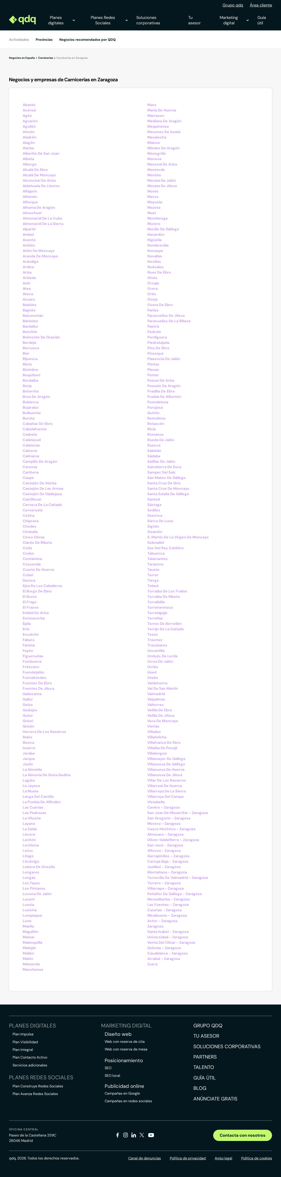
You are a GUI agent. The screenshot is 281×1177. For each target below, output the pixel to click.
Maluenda (31, 964)
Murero (153, 223)
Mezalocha (156, 137)
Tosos (152, 634)
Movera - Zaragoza (163, 823)
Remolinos (156, 418)
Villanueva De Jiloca (164, 775)
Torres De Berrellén (164, 623)
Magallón (30, 931)
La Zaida (30, 829)
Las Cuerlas (33, 807)
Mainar (29, 937)
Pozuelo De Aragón (164, 385)
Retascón (155, 423)
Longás (29, 877)
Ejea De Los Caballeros (42, 585)
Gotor (28, 715)
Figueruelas (33, 656)
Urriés (152, 666)
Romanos (155, 434)
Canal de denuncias (144, 1158)
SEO (108, 1068)
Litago (28, 856)
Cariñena (31, 472)
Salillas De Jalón (161, 461)
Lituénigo (31, 861)
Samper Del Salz (161, 472)
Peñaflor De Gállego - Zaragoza (174, 893)
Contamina (32, 558)
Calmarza (31, 456)
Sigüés (153, 526)
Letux (28, 850)
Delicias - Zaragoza (164, 948)
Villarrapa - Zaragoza (165, 888)
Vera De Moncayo (162, 721)
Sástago (154, 504)
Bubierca (30, 402)
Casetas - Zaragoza (164, 910)
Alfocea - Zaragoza (164, 850)
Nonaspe (155, 250)
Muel (151, 213)
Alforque (30, 202)
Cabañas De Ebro (38, 423)
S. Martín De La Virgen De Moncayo (178, 537)
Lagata (29, 780)
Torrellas (155, 618)
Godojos (30, 710)
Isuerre (29, 748)
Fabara (28, 639)
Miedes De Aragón (163, 148)
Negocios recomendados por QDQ (87, 39)
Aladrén (29, 137)
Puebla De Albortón (164, 396)
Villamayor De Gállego (166, 758)
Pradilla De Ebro (161, 391)
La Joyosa (31, 785)
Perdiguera (157, 337)
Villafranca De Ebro (164, 742)
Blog (199, 1088)
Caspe (28, 477)
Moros (153, 196)
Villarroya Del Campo (165, 796)
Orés (151, 294)
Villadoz (154, 731)
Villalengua (156, 753)
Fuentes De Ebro (37, 683)
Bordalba (30, 380)
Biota (27, 364)
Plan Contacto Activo (30, 1057)
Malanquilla (32, 942)
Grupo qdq (233, 5)
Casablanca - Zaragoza (167, 953)
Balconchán (33, 315)
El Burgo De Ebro (37, 591)
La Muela (30, 791)
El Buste (30, 596)
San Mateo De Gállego (166, 477)
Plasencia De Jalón (163, 358)
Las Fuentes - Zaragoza (168, 904)
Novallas (154, 256)
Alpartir (29, 229)
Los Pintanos (34, 888)
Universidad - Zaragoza (167, 937)
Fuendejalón (33, 672)
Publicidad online (124, 1086)
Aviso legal (223, 1158)
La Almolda (32, 769)
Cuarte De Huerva (38, 569)
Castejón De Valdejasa (42, 494)
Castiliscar (32, 499)
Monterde (156, 169)
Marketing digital (234, 20)
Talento (203, 1067)
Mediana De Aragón (164, 121)
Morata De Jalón (161, 180)
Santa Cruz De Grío (164, 483)
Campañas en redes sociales (128, 1101)
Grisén (28, 726)
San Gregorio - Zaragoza (168, 818)
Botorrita (31, 391)
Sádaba (153, 456)
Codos (28, 553)
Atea (27, 288)
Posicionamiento (124, 1061)
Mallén (28, 953)
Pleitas (153, 364)
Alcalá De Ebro (35, 169)
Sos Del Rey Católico (165, 548)
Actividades (19, 39)
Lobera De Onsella (39, 866)
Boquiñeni (31, 375)
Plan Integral (23, 1049)
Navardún (155, 234)
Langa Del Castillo (38, 796)
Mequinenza (158, 126)
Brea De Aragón (36, 396)
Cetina (28, 515)
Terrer (153, 575)
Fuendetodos (34, 677)
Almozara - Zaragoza (165, 834)
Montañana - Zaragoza (167, 872)
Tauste (153, 569)
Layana (29, 823)
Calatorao (31, 445)
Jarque (29, 758)
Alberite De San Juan (41, 153)
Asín (26, 283)
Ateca (28, 294)
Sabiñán (154, 450)
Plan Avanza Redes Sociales (35, 1093)
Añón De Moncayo (39, 250)
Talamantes (157, 558)
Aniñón (29, 245)
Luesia (28, 904)
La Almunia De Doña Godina (47, 775)
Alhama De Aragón (39, 207)
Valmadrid (156, 694)
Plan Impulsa (23, 1034)
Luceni (29, 899)
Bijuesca (30, 358)
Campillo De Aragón (40, 461)
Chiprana (31, 521)
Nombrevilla (157, 245)
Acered (29, 110)
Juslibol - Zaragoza (164, 866)
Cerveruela (32, 510)
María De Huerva (161, 110)
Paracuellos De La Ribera (168, 321)
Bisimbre (30, 369)
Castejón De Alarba (39, 483)
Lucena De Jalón (37, 893)
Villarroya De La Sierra (166, 791)
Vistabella (156, 802)
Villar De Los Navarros (166, 780)
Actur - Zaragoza (162, 920)
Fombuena (32, 661)
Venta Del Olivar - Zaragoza (171, 942)
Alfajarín (30, 191)
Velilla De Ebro (159, 710)
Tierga (153, 580)
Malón (28, 958)
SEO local (112, 1075)
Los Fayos (31, 883)
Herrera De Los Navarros (44, 731)
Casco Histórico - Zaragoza (171, 829)
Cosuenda (32, 564)
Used (151, 672)
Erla (26, 629)
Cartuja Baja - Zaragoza (167, 861)
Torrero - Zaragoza (164, 883)
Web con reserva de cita (125, 1041)
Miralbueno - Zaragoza (167, 915)
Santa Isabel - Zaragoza (167, 931)
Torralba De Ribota (163, 596)
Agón (27, 115)
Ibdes (27, 737)
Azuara (29, 299)
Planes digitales (61, 20)
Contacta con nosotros (243, 1135)
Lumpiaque (32, 915)
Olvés (152, 277)
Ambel (28, 234)
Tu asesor (194, 20)
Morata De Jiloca (162, 186)
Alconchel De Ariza (39, 180)
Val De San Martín (162, 688)
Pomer (153, 375)
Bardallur (30, 326)
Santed (153, 499)
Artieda (29, 277)
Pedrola (154, 331)
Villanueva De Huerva (165, 769)
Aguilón (29, 126)
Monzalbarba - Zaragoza (168, 899)
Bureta (29, 418)
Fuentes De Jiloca (38, 688)
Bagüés (29, 310)
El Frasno (31, 607)
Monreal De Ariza (162, 164)
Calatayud (32, 440)
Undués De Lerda (162, 656)
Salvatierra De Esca (164, 467)
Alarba (28, 148)
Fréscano (31, 666)
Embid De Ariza (36, 612)
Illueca (28, 742)
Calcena (30, 450)
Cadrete (30, 434)
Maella (28, 926)
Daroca (29, 580)
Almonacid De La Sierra (43, 223)
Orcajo (153, 283)
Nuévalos (155, 267)
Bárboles (30, 321)
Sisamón (154, 531)
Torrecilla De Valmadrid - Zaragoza (177, 877)
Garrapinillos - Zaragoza (168, 856)
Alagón (29, 142)
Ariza (27, 272)
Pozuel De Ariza (160, 380)
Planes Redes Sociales (109, 20)
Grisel (28, 721)
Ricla (151, 429)
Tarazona (155, 564)
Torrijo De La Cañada (165, 629)
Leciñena (31, 845)
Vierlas (153, 726)
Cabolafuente (35, 429)
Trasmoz (154, 639)
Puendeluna (157, 402)
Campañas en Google (122, 1093)
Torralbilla (156, 602)
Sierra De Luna (160, 521)
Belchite (30, 331)
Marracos (155, 115)
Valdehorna (157, 683)
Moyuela (154, 202)
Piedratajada (158, 342)
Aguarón (30, 121)
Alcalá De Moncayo (39, 175)
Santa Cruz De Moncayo (168, 488)
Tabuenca (156, 553)
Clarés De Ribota (37, 542)
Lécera (29, 834)
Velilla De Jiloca (160, 715)
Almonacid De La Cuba (42, 218)
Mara (151, 104)
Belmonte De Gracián (41, 337)
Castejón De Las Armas (43, 488)
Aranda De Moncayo (40, 256)
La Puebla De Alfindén (42, 802)
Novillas (154, 261)
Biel (26, 353)
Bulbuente (32, 412)
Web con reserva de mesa (126, 1049)
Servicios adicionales (30, 1065)
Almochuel (32, 213)
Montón (154, 175)
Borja (27, 385)
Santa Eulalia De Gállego (168, 494)
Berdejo (29, 342)
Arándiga (30, 261)
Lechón (29, 839)
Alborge (30, 164)
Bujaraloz (31, 407)
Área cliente (261, 5)
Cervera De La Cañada (42, 504)
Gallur (28, 699)
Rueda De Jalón (160, 440)
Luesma (30, 910)
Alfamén (30, 196)
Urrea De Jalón (160, 661)
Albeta (28, 158)
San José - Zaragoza (165, 845)
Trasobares (157, 645)
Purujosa (155, 407)
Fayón (28, 650)
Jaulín (28, 764)
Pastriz (153, 326)
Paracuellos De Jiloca (166, 315)
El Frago (30, 602)
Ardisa (28, 267)
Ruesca (153, 445)
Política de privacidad (188, 1158)
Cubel (28, 575)
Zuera (152, 964)
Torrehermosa (160, 607)
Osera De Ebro (160, 304)
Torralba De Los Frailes (167, 591)
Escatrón (31, 634)
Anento (29, 240)
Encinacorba (34, 618)
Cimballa (30, 531)
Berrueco (31, 348)
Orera (152, 288)
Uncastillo (156, 650)
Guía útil (261, 20)
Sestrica (154, 515)
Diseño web (118, 1034)
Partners (205, 1057)
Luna (27, 920)
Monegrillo (156, 153)
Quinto (153, 412)
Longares (31, 872)
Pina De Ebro (158, 348)
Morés (153, 191)
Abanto (29, 104)
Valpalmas (156, 699)
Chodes (29, 526)
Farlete (29, 645)
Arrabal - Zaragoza (163, 958)
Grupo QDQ (207, 1025)
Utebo (152, 677)
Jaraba (29, 753)
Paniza (152, 310)
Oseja (152, 299)
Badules (30, 304)
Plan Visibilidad (25, 1042)
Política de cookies (256, 1158)
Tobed (152, 585)
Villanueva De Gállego (166, 764)
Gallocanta (32, 694)
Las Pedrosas (34, 812)
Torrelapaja (157, 612)
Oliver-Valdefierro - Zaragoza (173, 839)
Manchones (33, 969)
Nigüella (154, 240)
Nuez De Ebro (159, 272)
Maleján (29, 948)
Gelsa (28, 704)
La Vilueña (32, 818)
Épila (27, 623)
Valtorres (155, 704)
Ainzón (29, 131)
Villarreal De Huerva (164, 785)
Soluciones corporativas (148, 20)
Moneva (154, 158)
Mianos (153, 142)
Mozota (153, 207)
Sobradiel (155, 542)
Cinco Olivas (34, 537)
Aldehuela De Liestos (41, 186)
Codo (27, 548)
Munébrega (157, 218)
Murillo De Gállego (163, 229)
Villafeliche (157, 737)
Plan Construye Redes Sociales (38, 1086)
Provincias (44, 39)
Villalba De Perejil (162, 748)
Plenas (153, 369)
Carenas (30, 467)
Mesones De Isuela (163, 131)
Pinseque (155, 353)
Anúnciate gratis (215, 1098)
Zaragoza (155, 926)
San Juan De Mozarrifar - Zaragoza (177, 812)
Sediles (153, 510)
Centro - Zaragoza (163, 807)
